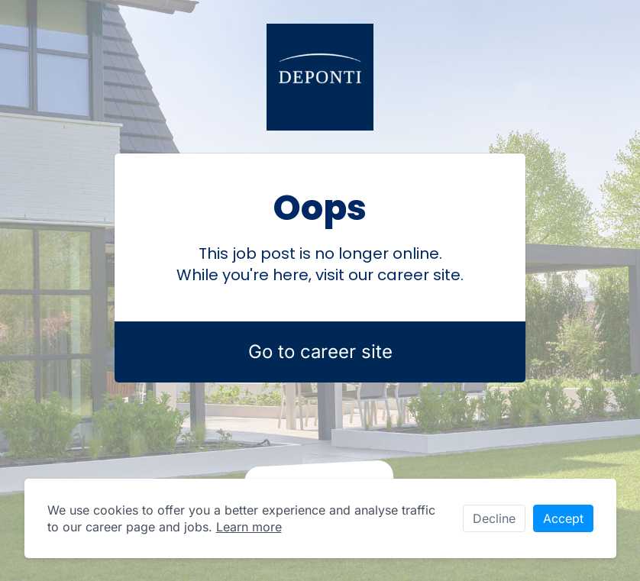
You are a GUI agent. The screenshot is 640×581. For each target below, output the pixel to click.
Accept (563, 518)
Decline (494, 518)
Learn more (249, 526)
